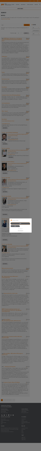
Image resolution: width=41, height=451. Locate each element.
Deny (20, 223)
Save (15, 226)
